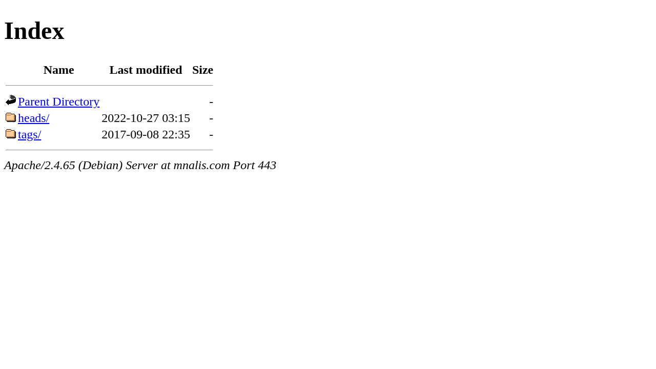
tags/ (29, 134)
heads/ (33, 118)
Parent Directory (58, 101)
